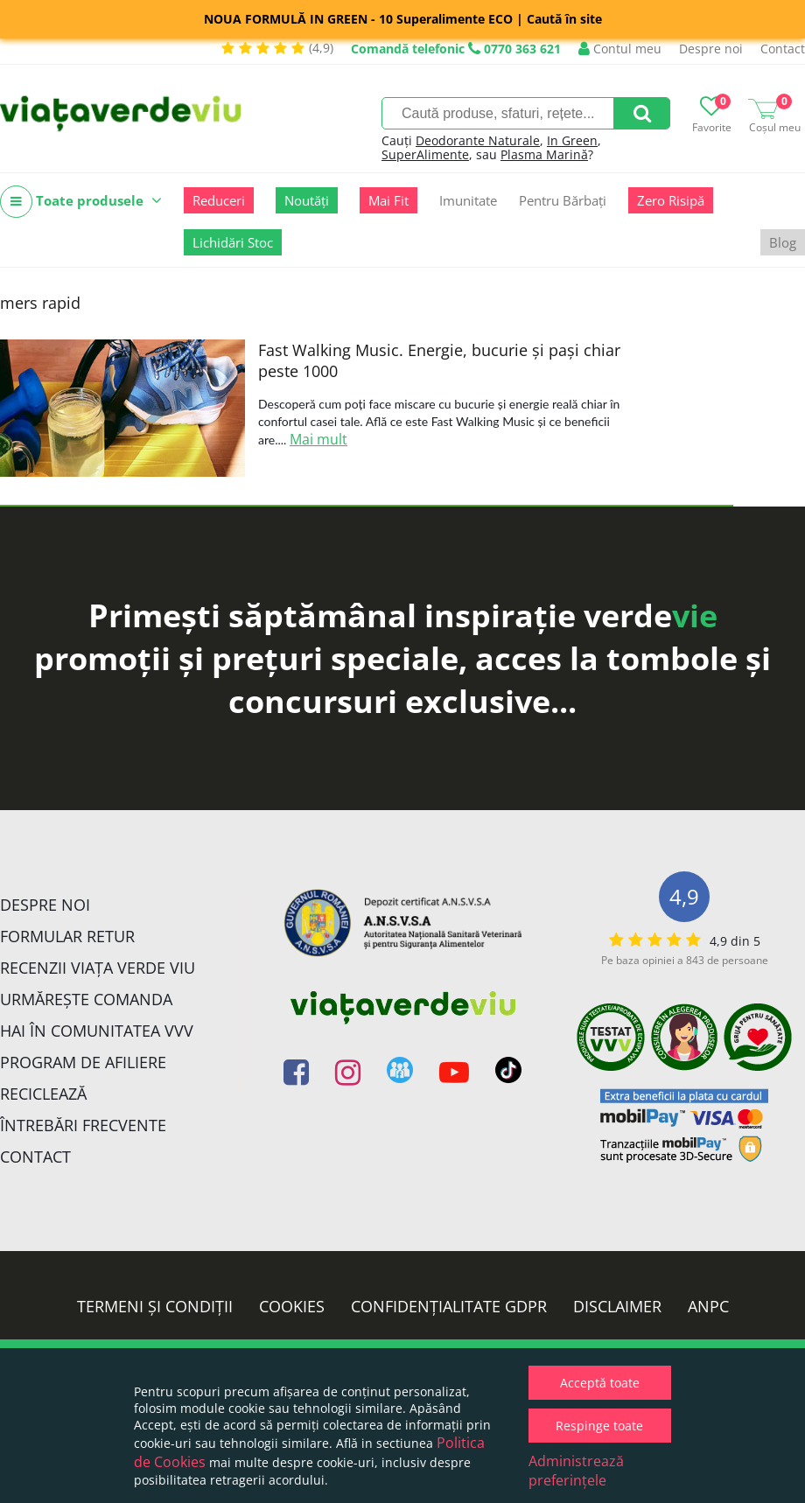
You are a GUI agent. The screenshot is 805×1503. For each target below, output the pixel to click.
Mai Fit (388, 200)
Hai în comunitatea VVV (96, 1030)
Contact (782, 48)
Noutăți (306, 200)
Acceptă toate (600, 1382)
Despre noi (711, 48)
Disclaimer (617, 1306)
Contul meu (620, 48)
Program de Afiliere (83, 1062)
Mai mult (318, 439)
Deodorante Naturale (478, 140)
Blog (782, 242)
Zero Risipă (670, 200)
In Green (572, 140)
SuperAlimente (425, 154)
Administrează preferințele (576, 1470)
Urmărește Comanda (86, 999)
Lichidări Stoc (232, 242)
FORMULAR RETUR (67, 936)
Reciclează (43, 1093)
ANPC (708, 1306)
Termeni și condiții (155, 1306)
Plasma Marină (544, 154)
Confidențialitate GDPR (449, 1306)
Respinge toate (599, 1425)
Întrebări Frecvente (83, 1125)
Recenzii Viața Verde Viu (97, 967)
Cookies (292, 1306)
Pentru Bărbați (562, 200)
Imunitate (468, 200)
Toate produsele (81, 201)
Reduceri (218, 200)
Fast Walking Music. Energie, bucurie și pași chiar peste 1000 (439, 360)
